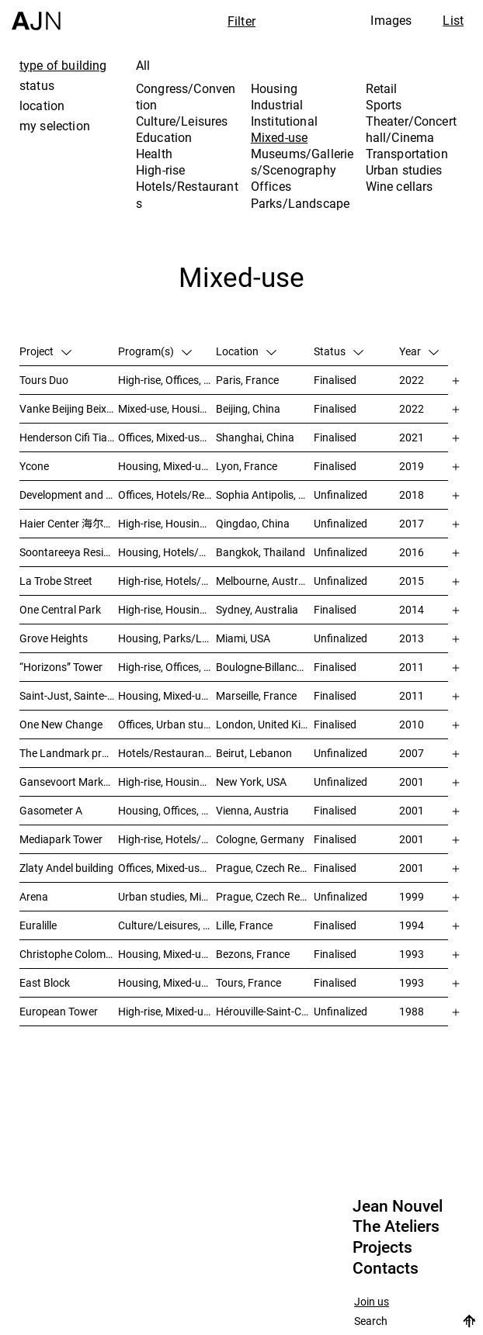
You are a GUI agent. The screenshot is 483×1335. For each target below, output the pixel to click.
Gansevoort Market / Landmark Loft (68, 781)
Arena (33, 896)
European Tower (58, 1011)
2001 (411, 781)
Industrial (277, 104)
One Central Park (60, 609)
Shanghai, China (255, 437)
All (143, 65)
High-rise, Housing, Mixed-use (167, 609)
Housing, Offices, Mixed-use (167, 810)
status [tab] (36, 85)
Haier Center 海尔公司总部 (68, 523)
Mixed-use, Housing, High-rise (167, 408)
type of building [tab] (63, 65)
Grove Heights (53, 638)
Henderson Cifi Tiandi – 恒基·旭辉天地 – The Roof (68, 437)
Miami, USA (243, 638)
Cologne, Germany (260, 839)
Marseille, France (256, 695)
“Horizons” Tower (61, 666)
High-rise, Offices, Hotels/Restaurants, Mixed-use (167, 379)
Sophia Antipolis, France (265, 494)
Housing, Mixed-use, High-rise (167, 465)
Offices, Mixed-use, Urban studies (167, 867)
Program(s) (155, 351)
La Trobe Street (55, 580)
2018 (411, 494)
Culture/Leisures (182, 121)
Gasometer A (50, 810)
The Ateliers (396, 1226)
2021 (411, 437)
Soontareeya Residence (68, 552)
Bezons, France (253, 953)
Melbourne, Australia (265, 580)
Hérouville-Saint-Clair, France (265, 1011)
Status (338, 351)
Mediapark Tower (61, 839)
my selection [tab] (54, 125)
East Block (44, 982)
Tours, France (248, 982)
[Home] (36, 15)
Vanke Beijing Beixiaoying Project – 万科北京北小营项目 (68, 408)
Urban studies (404, 169)
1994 (411, 925)
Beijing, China (248, 408)
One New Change (61, 724)
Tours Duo (43, 379)
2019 (411, 465)
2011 (411, 666)
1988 (411, 1011)
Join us (371, 1302)
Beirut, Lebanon (254, 752)
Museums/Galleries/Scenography (302, 161)
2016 (411, 552)
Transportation (407, 153)
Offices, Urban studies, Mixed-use (167, 724)
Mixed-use (279, 137)
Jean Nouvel (398, 1206)
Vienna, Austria (252, 810)
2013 (411, 638)
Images (391, 20)
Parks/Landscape (300, 203)
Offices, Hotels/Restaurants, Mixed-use (167, 494)
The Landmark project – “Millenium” (68, 752)
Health (154, 153)
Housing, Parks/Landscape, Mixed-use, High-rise (167, 638)
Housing (274, 88)
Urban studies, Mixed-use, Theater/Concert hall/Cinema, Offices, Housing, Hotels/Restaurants (167, 896)
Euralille (38, 925)
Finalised (335, 379)
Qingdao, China (253, 523)
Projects (382, 1247)
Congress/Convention (185, 96)
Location (246, 351)
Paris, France (247, 379)
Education (164, 137)
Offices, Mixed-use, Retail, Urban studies (167, 437)
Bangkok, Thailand (260, 552)
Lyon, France (246, 465)
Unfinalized (340, 494)
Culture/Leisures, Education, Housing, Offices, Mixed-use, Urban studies (167, 925)
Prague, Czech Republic (265, 867)
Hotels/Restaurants (187, 194)
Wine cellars (399, 186)
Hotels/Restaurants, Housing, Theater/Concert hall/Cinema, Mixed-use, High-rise (167, 752)
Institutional (284, 121)
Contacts (386, 1268)
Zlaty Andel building (66, 867)
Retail (382, 88)
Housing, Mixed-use (165, 695)
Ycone (34, 465)
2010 (411, 724)
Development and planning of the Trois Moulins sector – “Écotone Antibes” (68, 494)
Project (45, 351)
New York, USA (251, 781)
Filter (241, 20)
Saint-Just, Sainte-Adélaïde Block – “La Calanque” (68, 695)
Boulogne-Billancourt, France (265, 666)
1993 (411, 953)
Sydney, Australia (257, 609)
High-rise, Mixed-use (166, 1011)
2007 (411, 752)
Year (419, 351)
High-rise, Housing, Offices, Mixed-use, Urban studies (167, 781)
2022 (411, 379)
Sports (384, 104)
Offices (271, 186)
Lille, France (244, 925)
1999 (411, 896)
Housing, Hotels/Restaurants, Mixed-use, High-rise (167, 552)
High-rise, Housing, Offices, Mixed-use (167, 523)
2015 (411, 580)
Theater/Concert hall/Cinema (411, 129)
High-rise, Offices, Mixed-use (167, 666)
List (453, 20)
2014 (411, 609)
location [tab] (41, 105)
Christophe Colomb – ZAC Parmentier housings (68, 953)
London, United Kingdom (265, 724)
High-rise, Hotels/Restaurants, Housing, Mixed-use (167, 580)
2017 (411, 523)
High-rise (160, 169)
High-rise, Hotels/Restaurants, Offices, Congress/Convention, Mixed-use (167, 839)
